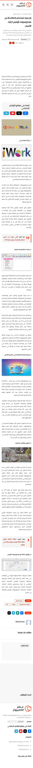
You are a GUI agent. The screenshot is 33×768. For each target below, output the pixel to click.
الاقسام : (28, 721)
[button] (21, 613)
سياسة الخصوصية (25, 749)
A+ (13, 43)
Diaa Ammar (24, 39)
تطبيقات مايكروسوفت (24, 604)
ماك (7, 604)
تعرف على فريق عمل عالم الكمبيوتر (20, 741)
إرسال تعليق (24, 645)
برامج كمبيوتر (16, 14)
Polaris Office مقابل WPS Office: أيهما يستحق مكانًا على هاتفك (14, 542)
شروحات (13, 604)
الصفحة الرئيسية (27, 14)
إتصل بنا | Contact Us (24, 745)
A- (10, 43)
